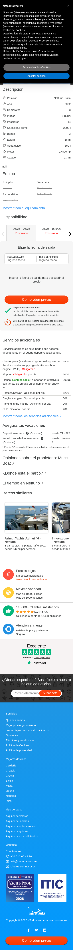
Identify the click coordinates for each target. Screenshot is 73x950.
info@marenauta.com (21, 861)
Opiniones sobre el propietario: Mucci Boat (35, 461)
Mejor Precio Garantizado (31, 579)
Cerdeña (11, 765)
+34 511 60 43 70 (19, 856)
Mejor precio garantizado (21, 725)
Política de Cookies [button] (14, 30)
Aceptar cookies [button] (36, 75)
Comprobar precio (36, 299)
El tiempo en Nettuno (23, 483)
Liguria (10, 790)
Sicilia (9, 780)
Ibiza (9, 800)
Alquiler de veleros (17, 815)
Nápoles (11, 795)
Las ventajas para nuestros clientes (27, 730)
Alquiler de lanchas (17, 821)
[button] (68, 6)
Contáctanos (13, 851)
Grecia (10, 775)
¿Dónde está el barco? (25, 473)
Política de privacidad (19, 750)
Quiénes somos (15, 720)
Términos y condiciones (20, 740)
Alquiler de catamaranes (20, 826)
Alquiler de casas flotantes (22, 836)
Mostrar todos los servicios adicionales (32, 416)
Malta (9, 785)
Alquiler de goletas (17, 831)
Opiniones (12, 735)
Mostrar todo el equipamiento (24, 208)
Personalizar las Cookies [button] (36, 67)
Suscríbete (50, 693)
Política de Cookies (17, 745)
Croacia (10, 770)
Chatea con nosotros (21, 866)
